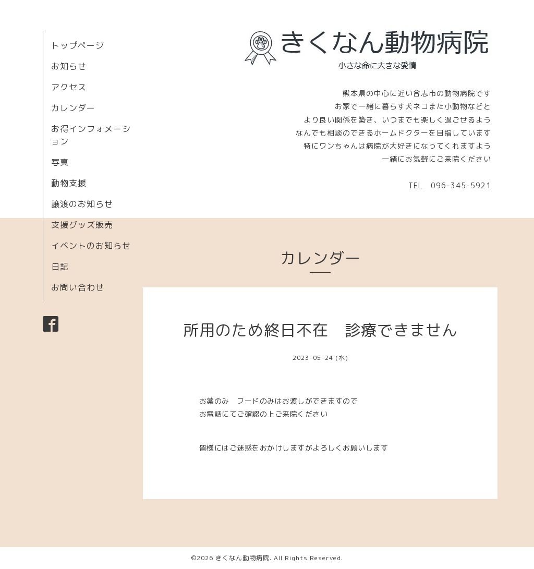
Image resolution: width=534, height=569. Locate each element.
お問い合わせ (77, 287)
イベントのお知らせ (91, 245)
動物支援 (69, 183)
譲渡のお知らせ (82, 204)
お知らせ (69, 66)
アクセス (69, 87)
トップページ (77, 45)
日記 (60, 266)
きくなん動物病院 (242, 557)
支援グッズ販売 (82, 225)
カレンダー (73, 108)
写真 (60, 162)
